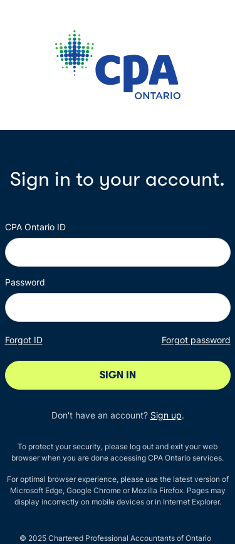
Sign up (166, 415)
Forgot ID (24, 339)
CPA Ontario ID (35, 226)
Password (25, 282)
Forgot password (196, 339)
